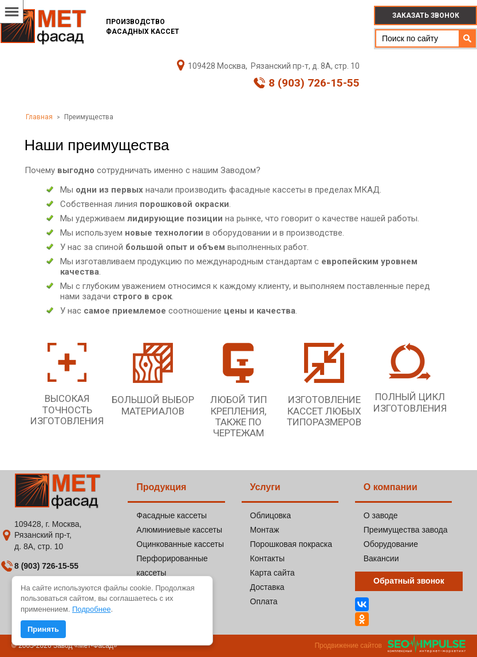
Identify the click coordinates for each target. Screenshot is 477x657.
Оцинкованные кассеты (180, 544)
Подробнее (91, 609)
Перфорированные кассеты (172, 565)
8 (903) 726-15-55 (307, 83)
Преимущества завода (406, 529)
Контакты (267, 558)
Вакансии (381, 558)
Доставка (267, 587)
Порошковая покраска (291, 544)
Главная (39, 117)
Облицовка (270, 515)
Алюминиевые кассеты (179, 529)
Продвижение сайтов (348, 646)
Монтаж (264, 529)
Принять (43, 629)
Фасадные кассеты (171, 515)
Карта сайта (272, 572)
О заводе (381, 515)
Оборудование (391, 544)
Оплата (264, 601)
